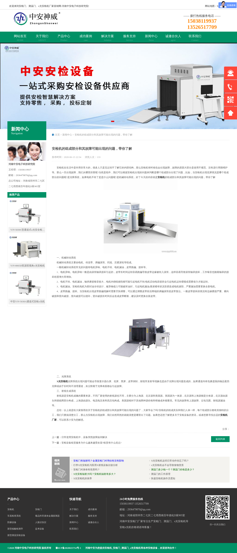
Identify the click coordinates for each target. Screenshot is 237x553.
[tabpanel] (118, 86)
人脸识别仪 (40, 522)
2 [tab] (118, 122)
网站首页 (20, 37)
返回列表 (220, 439)
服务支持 (129, 37)
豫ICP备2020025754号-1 (68, 548)
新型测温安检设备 (16, 535)
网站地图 (210, 6)
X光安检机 (61, 381)
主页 (57, 134)
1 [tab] (113, 122)
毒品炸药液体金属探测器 (47, 516)
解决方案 (107, 37)
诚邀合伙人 (173, 37)
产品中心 (64, 37)
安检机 (161, 177)
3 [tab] (124, 122)
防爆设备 (11, 522)
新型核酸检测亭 (15, 528)
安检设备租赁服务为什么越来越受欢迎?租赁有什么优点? (91, 442)
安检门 (38, 509)
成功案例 (85, 37)
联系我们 (195, 37)
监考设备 (39, 528)
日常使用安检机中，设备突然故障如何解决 (84, 437)
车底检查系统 (14, 516)
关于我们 (42, 37)
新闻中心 (151, 37)
